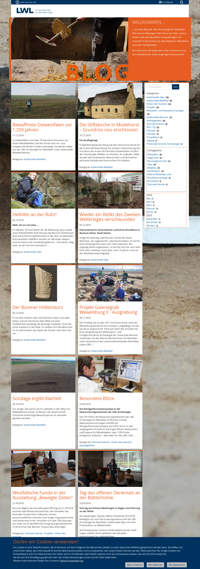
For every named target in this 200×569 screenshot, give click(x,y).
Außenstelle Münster (157, 117)
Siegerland (152, 157)
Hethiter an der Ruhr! (34, 214)
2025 (149, 215)
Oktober (151, 225)
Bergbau (151, 167)
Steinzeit (151, 130)
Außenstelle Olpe (33, 251)
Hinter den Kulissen (121, 442)
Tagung (150, 140)
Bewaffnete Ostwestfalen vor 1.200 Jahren (42, 127)
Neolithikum (153, 171)
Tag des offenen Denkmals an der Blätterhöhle (110, 495)
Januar (150, 211)
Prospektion (153, 137)
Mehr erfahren (134, 564)
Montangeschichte (157, 161)
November (152, 222)
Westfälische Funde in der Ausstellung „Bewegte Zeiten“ (42, 495)
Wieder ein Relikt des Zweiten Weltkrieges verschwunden (109, 216)
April (149, 201)
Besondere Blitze (96, 398)
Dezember (152, 218)
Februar (151, 208)
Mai (148, 198)
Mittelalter (152, 154)
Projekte (48, 533)
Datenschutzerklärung (71, 560)
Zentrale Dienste (100, 442)
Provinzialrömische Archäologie (163, 143)
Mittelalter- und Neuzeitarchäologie (165, 110)
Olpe (149, 164)
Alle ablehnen (155, 564)
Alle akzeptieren (177, 564)
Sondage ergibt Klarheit (36, 398)
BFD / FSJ (151, 127)
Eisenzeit (151, 133)
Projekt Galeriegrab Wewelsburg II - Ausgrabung (108, 309)
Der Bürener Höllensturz (37, 307)
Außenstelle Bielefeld (35, 159)
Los (175, 86)
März (149, 205)
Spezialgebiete (86, 445)
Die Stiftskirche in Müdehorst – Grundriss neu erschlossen (109, 127)
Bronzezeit (152, 181)
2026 (149, 195)
